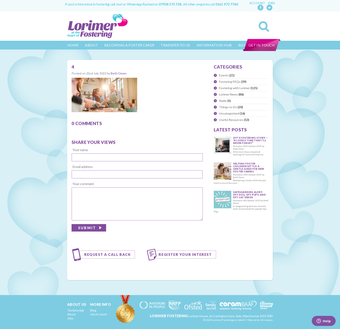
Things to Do (228, 107)
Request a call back (107, 254)
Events (224, 75)
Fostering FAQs (229, 81)
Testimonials (75, 310)
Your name (80, 150)
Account (257, 3)
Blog (93, 310)
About (91, 45)
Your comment (83, 184)
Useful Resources (231, 120)
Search (264, 26)
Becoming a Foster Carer (129, 45)
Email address (82, 166)
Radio (223, 101)
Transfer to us (175, 45)
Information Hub (214, 45)
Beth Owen (118, 73)
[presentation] (169, 233)
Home (73, 45)
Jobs (271, 3)
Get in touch (262, 45)
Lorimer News (228, 94)
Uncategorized (229, 113)
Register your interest (185, 254)
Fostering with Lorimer (234, 88)
